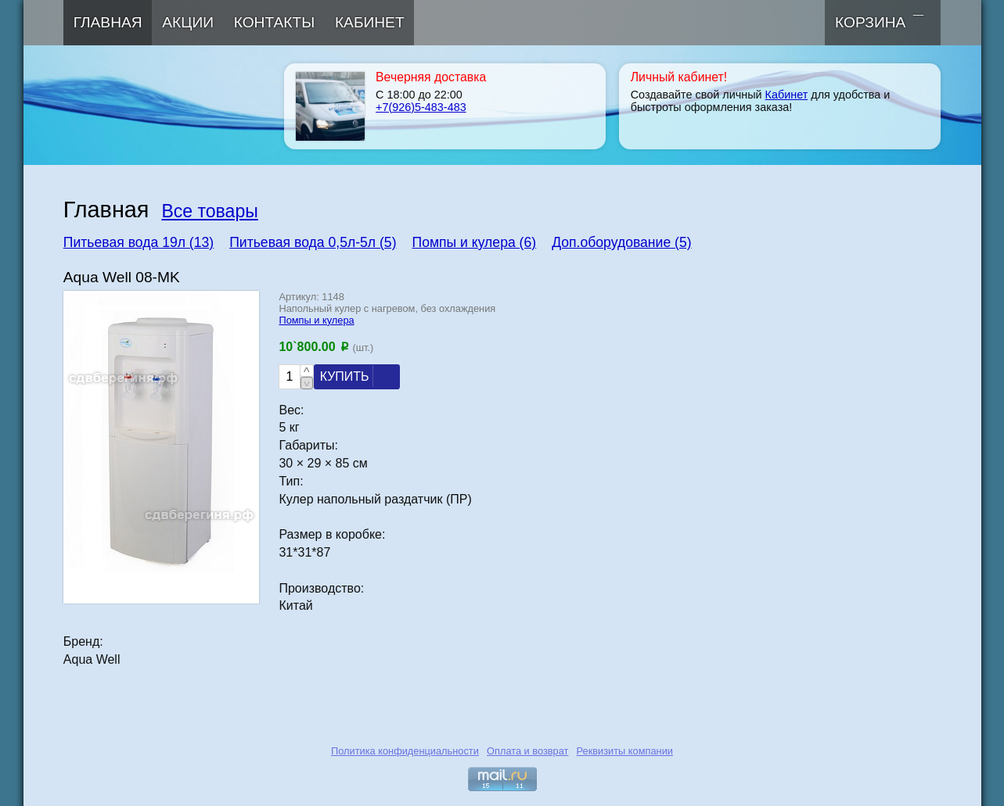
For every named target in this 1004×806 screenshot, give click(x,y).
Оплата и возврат (527, 751)
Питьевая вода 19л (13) (138, 242)
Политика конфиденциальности (405, 751)
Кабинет (370, 22)
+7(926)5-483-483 (421, 107)
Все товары (209, 211)
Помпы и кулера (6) (474, 242)
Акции (188, 22)
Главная (108, 22)
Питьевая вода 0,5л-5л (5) (312, 242)
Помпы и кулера (316, 320)
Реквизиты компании (625, 751)
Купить (357, 376)
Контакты (274, 22)
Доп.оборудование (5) (621, 242)
